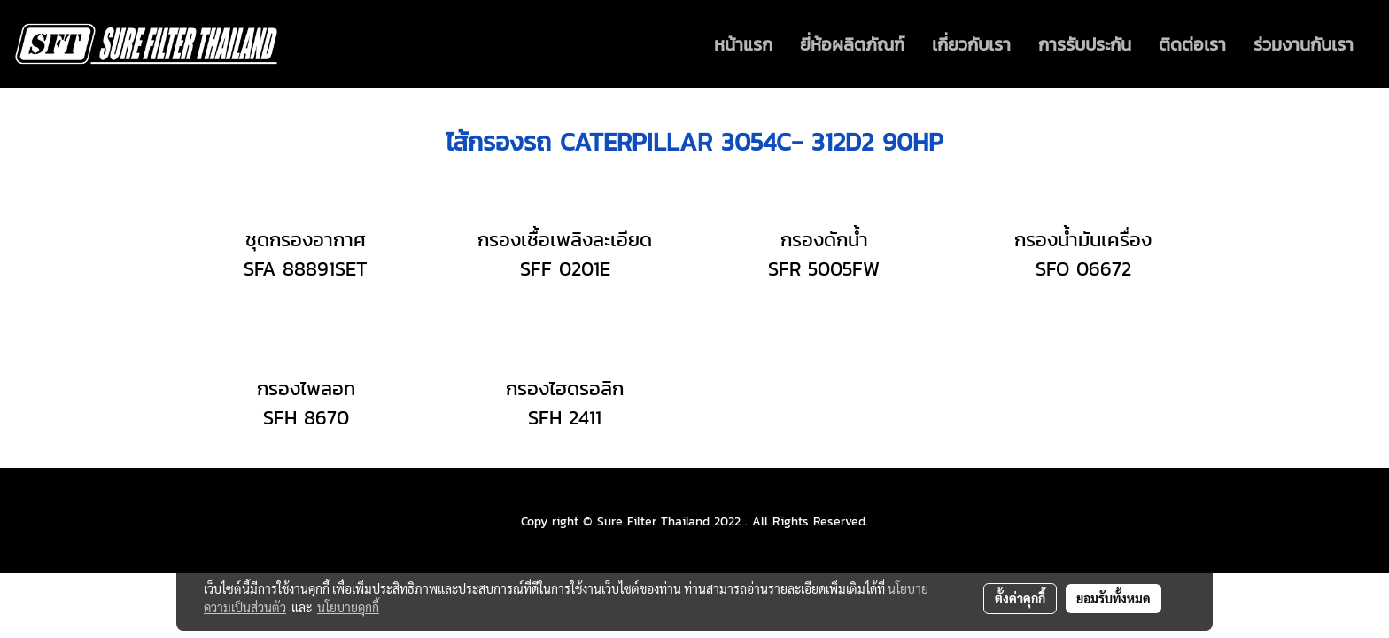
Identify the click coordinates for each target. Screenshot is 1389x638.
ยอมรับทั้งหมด (1113, 598)
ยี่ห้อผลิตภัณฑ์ (852, 44)
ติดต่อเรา (1192, 44)
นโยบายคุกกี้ (348, 607)
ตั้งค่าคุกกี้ (1020, 598)
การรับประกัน (1084, 44)
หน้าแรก (743, 44)
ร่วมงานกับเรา (1303, 44)
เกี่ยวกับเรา (971, 44)
